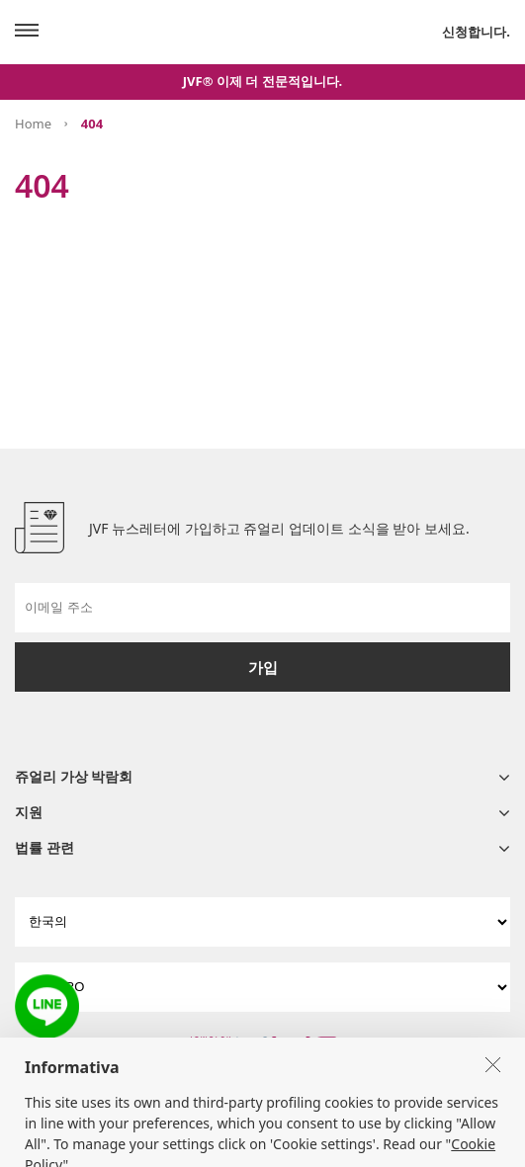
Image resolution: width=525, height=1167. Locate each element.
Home (33, 123)
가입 (263, 667)
